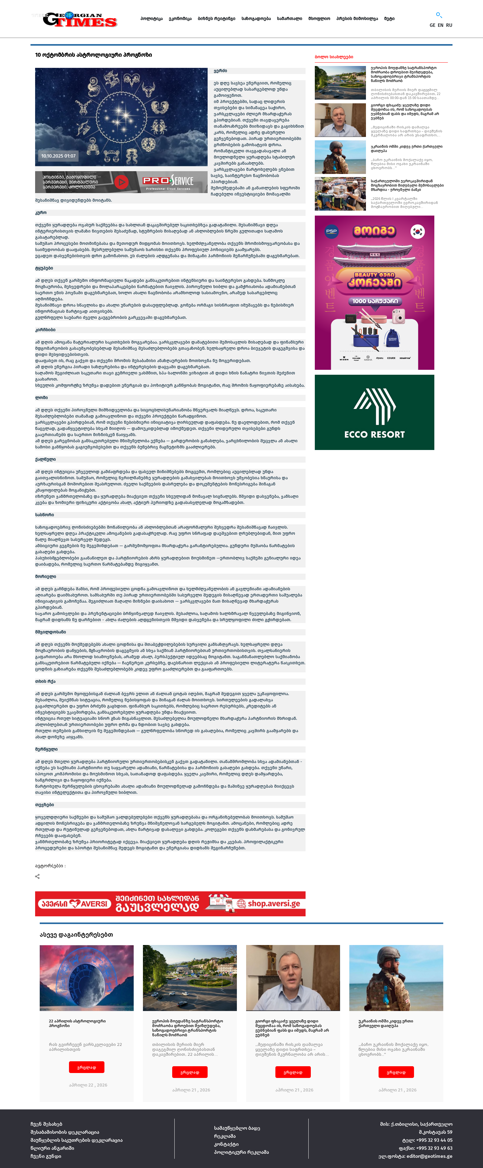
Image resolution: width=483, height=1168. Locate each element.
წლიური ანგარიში (52, 1148)
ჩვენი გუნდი (45, 1156)
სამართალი (289, 18)
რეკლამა (225, 1136)
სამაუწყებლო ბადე (237, 1128)
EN (441, 25)
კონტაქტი (226, 1144)
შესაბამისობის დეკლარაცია (64, 1132)
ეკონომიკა (180, 18)
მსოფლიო (319, 18)
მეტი (389, 18)
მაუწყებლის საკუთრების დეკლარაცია (76, 1140)
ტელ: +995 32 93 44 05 (427, 1140)
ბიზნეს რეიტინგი (216, 18)
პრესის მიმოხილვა (357, 18)
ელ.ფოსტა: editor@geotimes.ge (416, 1156)
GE (432, 25)
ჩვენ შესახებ (46, 1124)
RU (449, 25)
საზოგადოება (256, 18)
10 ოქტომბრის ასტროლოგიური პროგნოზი (93, 55)
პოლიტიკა (151, 18)
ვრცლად (86, 1067)
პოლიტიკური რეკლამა (241, 1152)
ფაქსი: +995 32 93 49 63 (426, 1148)
